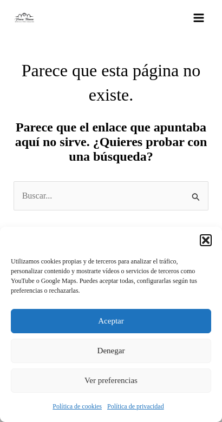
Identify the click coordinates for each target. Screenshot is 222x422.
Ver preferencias (111, 380)
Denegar (111, 350)
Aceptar (110, 320)
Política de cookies (77, 406)
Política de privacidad (135, 406)
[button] (205, 240)
